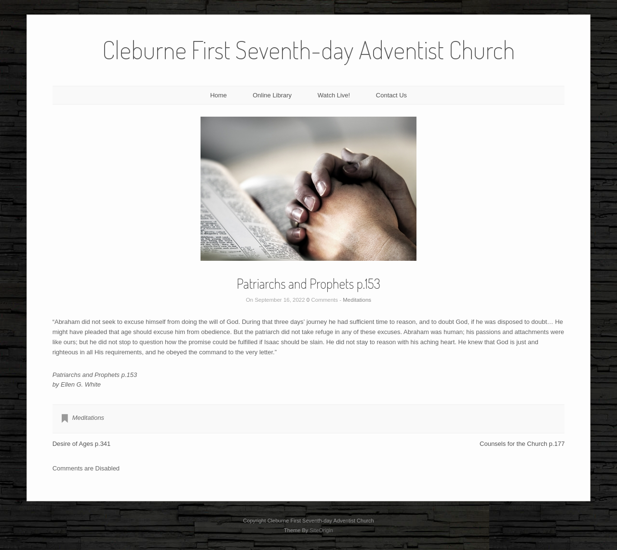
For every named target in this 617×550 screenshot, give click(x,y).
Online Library (272, 95)
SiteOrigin (321, 530)
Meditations (357, 300)
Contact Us (391, 95)
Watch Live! (334, 95)
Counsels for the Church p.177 (522, 444)
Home (218, 95)
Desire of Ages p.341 (82, 444)
